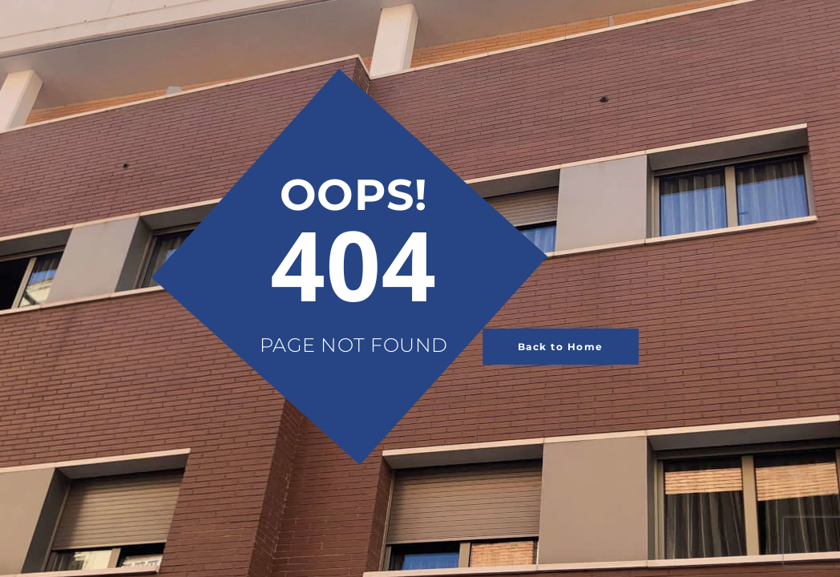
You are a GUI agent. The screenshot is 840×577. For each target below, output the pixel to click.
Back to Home (561, 347)
